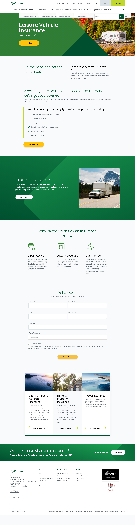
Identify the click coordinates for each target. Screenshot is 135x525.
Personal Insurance (72, 10)
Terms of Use (69, 512)
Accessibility (78, 512)
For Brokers (60, 3)
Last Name (72, 301)
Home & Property (66, 428)
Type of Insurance (34, 333)
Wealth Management (92, 10)
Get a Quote (28, 43)
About (106, 10)
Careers (88, 3)
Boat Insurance (37, 428)
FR (96, 3)
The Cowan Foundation (46, 478)
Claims (106, 3)
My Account (119, 3)
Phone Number (73, 312)
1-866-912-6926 (14, 492)
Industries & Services (37, 10)
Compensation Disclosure (56, 512)
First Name (32, 301)
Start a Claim (80, 478)
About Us (42, 473)
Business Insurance (18, 10)
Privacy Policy (88, 512)
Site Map (122, 512)
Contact (80, 3)
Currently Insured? (37, 343)
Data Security (43, 483)
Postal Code (33, 323)
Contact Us (118, 452)
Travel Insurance (94, 428)
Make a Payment (81, 476)
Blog (67, 3)
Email (30, 312)
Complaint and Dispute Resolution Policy (106, 512)
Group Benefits (55, 10)
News (73, 3)
